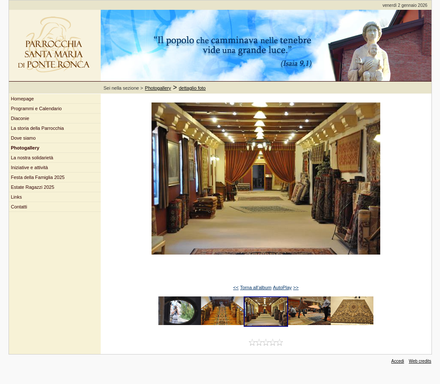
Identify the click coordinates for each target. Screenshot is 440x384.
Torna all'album (255, 287)
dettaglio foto (192, 88)
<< (236, 287)
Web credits (420, 361)
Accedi (397, 361)
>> (296, 287)
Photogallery (158, 88)
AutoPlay (282, 287)
